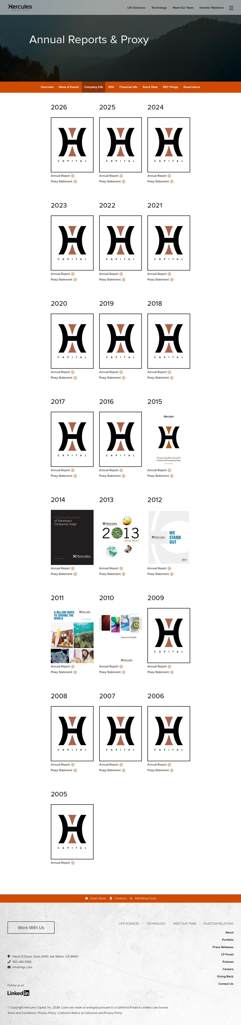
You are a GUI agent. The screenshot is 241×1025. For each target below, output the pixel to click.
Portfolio (227, 940)
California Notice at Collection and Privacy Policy (90, 1012)
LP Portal (227, 954)
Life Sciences (136, 8)
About (229, 932)
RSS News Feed (145, 898)
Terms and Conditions (22, 1012)
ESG (111, 87)
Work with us (31, 928)
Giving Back (225, 976)
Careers (228, 969)
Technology (159, 8)
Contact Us (225, 984)
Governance (191, 87)
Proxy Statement (62, 181)
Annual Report (61, 175)
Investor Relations (212, 8)
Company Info (93, 87)
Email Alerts (98, 898)
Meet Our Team (183, 8)
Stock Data (150, 87)
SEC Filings (170, 87)
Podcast (228, 962)
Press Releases (223, 947)
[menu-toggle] (231, 8)
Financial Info (128, 87)
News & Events (69, 87)
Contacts (120, 898)
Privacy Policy (47, 1012)
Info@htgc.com (22, 967)
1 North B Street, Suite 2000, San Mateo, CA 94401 (43, 956)
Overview (47, 87)
